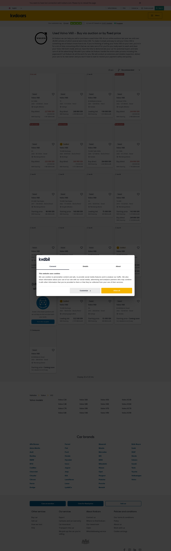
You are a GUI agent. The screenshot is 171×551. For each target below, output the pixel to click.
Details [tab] (85, 266)
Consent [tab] (53, 266)
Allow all (116, 290)
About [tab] (118, 266)
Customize (85, 290)
